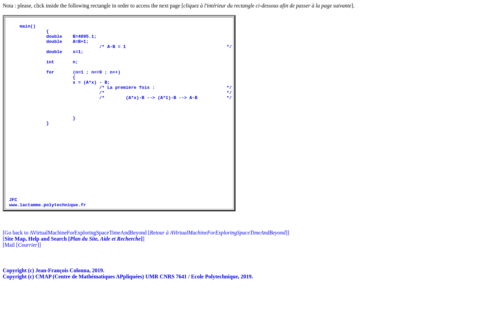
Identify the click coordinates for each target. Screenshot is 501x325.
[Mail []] (22, 283)
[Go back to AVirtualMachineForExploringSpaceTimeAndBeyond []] (146, 270)
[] (73, 276)
